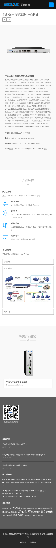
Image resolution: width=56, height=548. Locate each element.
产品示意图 (8, 268)
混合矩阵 (14, 508)
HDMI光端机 (17, 515)
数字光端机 (47, 511)
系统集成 (33, 542)
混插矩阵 (24, 511)
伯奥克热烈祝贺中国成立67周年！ (14, 465)
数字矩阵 (28, 515)
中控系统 (31, 508)
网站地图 (23, 542)
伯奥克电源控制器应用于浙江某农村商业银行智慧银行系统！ (24, 455)
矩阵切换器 (24, 508)
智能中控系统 (6, 515)
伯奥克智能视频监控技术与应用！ (14, 444)
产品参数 (7, 262)
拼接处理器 (13, 512)
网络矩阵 (40, 515)
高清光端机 (38, 508)
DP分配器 (34, 515)
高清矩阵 (5, 508)
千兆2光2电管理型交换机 (16, 382)
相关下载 (7, 312)
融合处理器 (46, 508)
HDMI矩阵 (35, 512)
